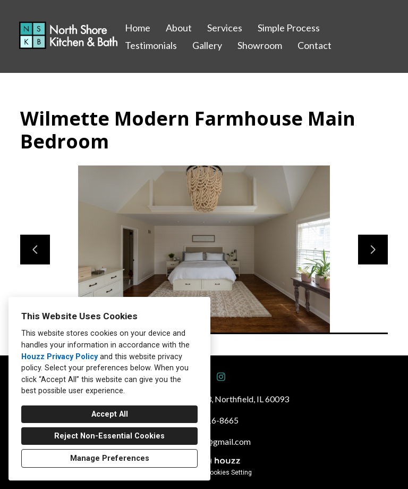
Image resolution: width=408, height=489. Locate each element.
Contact (315, 45)
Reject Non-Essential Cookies (109, 436)
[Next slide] (373, 249)
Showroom (259, 45)
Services (224, 28)
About (179, 28)
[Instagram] (221, 377)
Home (137, 28)
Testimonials (151, 45)
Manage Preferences (109, 458)
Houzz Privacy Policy (59, 356)
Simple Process (289, 28)
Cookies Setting (229, 472)
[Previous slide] (35, 249)
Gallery (207, 45)
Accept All (109, 414)
